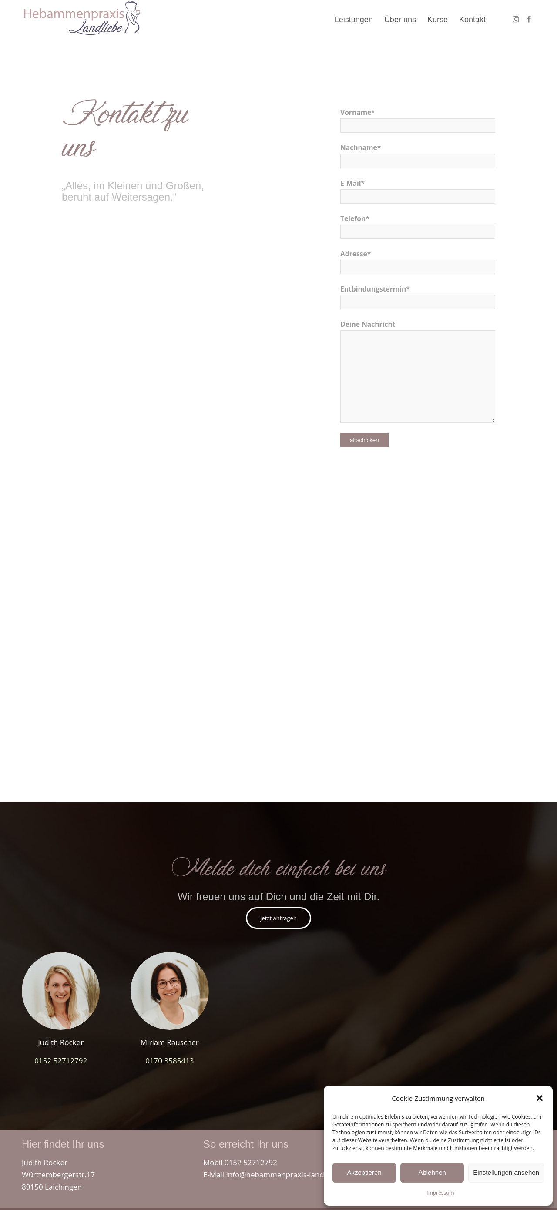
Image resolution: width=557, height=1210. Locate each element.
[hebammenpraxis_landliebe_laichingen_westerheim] (81, 19)
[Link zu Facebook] (528, 19)
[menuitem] (354, 19)
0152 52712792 (60, 1061)
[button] (539, 1098)
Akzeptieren (364, 1172)
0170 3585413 (169, 1061)
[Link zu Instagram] (515, 19)
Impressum (440, 1193)
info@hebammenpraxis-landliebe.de (289, 1175)
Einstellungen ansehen (506, 1172)
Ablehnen (432, 1172)
